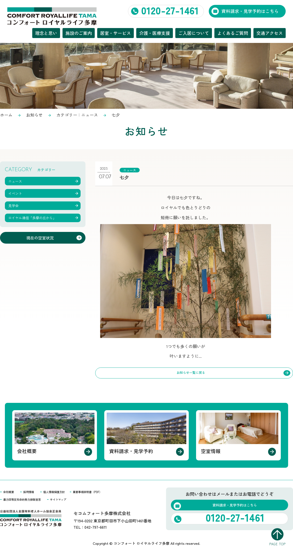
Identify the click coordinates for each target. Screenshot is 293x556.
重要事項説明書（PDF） (108, 493)
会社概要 (10, 493)
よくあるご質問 (232, 33)
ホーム (6, 115)
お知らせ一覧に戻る (190, 373)
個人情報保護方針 (65, 493)
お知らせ (34, 115)
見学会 (15, 204)
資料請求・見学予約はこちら (250, 11)
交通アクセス (269, 33)
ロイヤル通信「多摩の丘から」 (38, 216)
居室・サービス (115, 33)
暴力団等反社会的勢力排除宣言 (28, 500)
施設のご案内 (78, 33)
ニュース (131, 170)
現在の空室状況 (39, 237)
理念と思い (46, 33)
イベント (17, 192)
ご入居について (193, 33)
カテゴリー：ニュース (77, 115)
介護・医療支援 (154, 33)
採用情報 (34, 493)
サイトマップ (75, 500)
